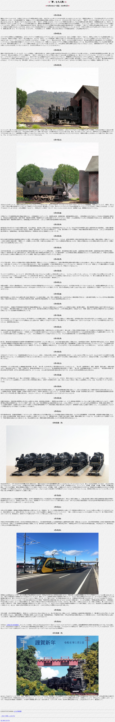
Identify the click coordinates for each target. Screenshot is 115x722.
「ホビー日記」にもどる (8, 716)
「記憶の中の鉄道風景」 (13, 625)
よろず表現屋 (17, 711)
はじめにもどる (5, 720)
